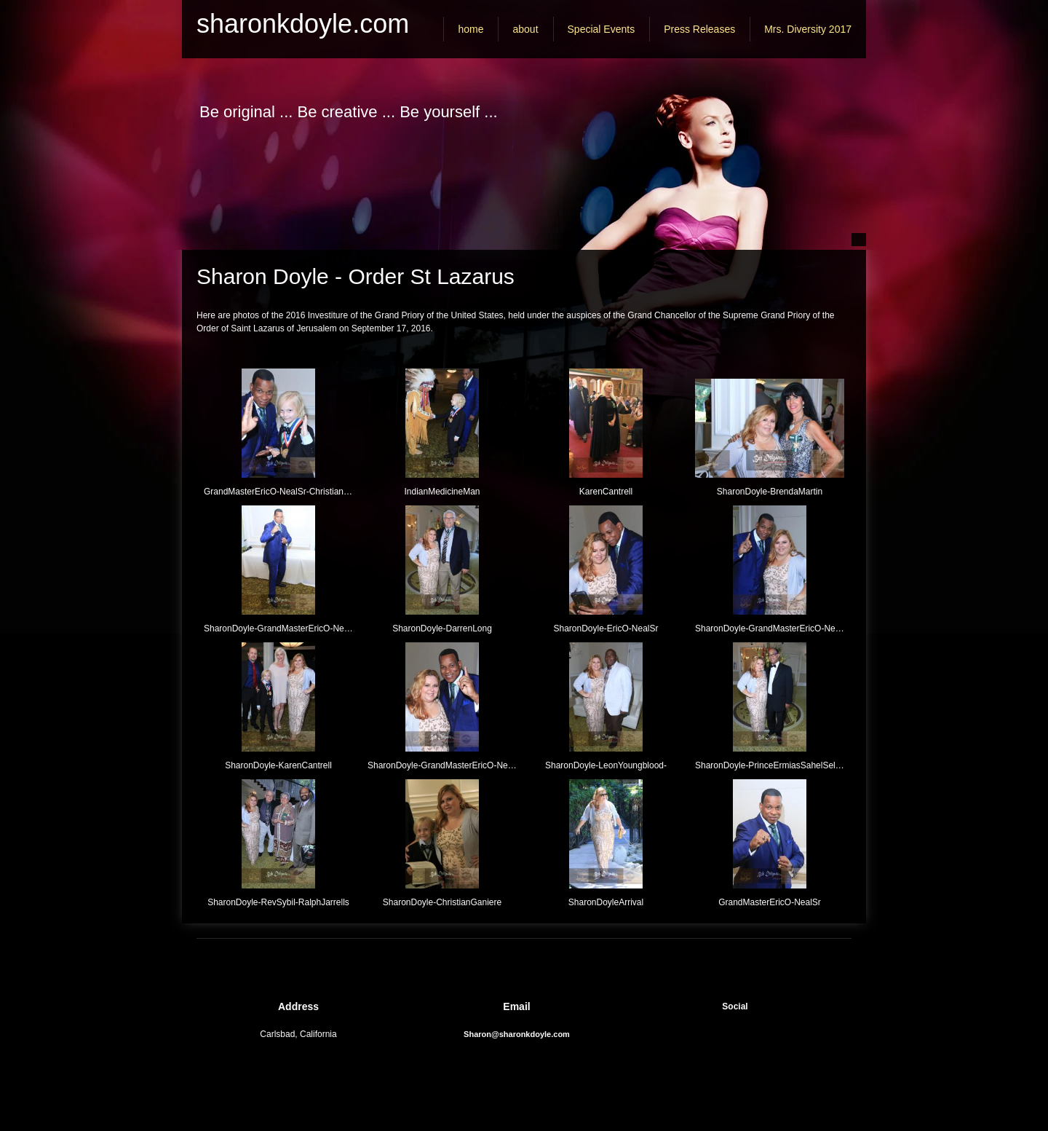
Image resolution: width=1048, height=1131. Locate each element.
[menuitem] (470, 29)
